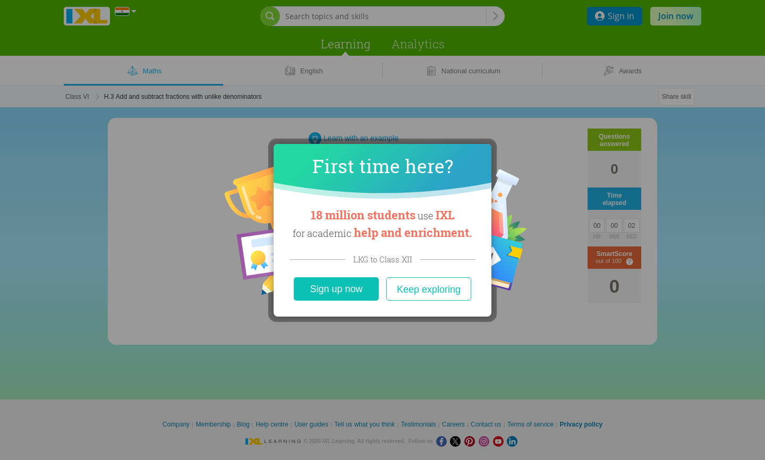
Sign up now (336, 289)
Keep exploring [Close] (429, 289)
